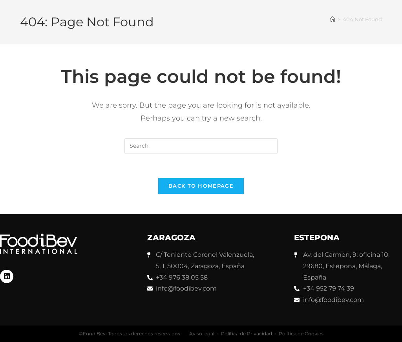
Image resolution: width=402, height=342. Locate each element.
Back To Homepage (201, 186)
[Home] (332, 19)
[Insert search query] (201, 146)
